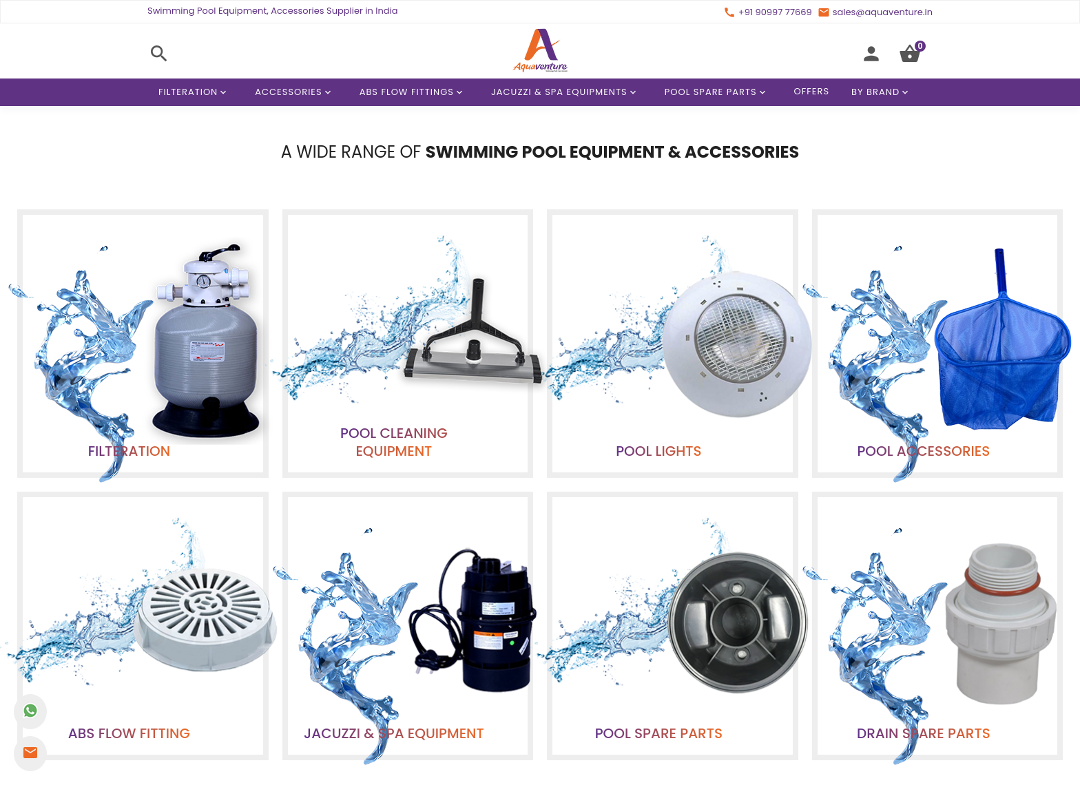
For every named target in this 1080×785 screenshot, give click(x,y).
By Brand (882, 92)
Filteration (194, 92)
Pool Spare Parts (718, 92)
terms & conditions (692, 565)
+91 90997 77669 (543, 771)
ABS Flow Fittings (414, 92)
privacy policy (607, 565)
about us (361, 565)
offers (551, 565)
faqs (755, 565)
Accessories (295, 92)
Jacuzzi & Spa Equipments (566, 92)
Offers (812, 91)
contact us (416, 565)
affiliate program (489, 565)
